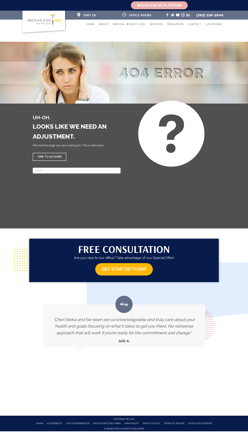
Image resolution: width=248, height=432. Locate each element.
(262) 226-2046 (209, 15)
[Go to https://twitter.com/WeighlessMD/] (172, 15)
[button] (49, 157)
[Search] (77, 170)
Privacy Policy (151, 424)
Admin (39, 424)
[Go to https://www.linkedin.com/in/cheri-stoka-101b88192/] (188, 15)
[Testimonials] (124, 322)
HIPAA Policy (132, 424)
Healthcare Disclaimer (107, 424)
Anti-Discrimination (78, 424)
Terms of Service (174, 424)
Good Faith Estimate (200, 424)
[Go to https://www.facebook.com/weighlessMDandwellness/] (167, 15)
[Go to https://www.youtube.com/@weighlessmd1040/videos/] (177, 15)
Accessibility (54, 424)
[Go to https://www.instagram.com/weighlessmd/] (183, 15)
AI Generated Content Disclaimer (124, 429)
